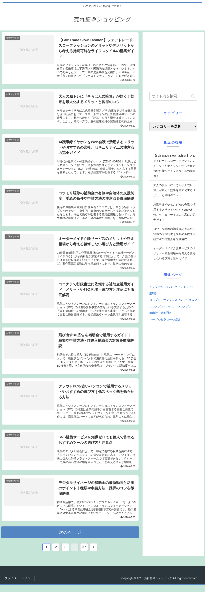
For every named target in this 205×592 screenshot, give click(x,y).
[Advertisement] (173, 60)
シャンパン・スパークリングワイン (171, 287)
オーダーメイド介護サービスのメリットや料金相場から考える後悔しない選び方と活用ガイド (174, 253)
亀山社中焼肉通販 (160, 312)
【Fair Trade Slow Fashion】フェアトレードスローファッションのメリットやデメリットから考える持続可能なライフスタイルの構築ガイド (174, 165)
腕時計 (153, 293)
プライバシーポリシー (19, 585)
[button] (193, 96)
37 (84, 554)
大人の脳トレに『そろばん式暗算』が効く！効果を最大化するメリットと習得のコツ (174, 190)
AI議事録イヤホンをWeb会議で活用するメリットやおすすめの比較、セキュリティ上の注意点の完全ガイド (174, 212)
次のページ (70, 538)
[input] (173, 96)
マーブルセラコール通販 (164, 319)
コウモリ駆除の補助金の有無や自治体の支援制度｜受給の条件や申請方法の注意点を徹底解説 (174, 233)
